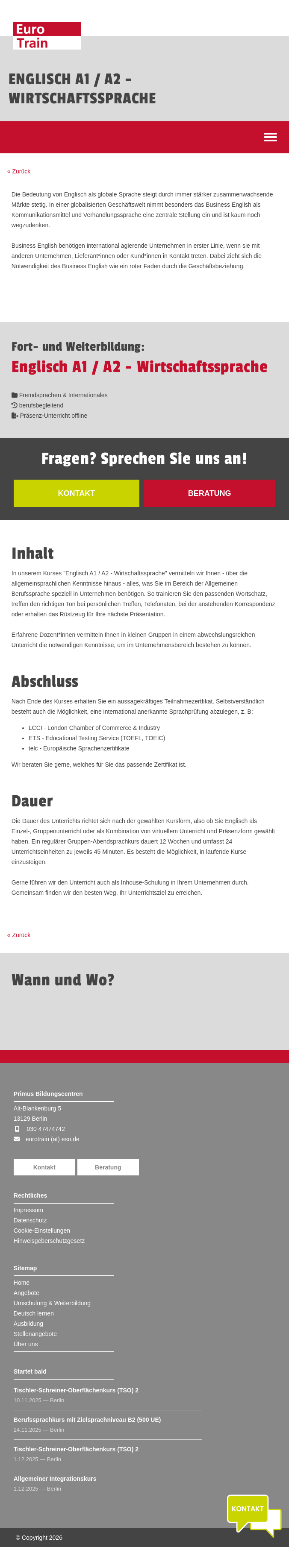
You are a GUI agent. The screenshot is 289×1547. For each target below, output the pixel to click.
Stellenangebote (35, 1333)
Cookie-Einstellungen (42, 1230)
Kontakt (44, 1167)
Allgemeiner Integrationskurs (55, 1478)
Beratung (108, 1167)
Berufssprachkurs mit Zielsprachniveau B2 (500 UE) (87, 1419)
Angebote (26, 1292)
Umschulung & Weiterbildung (52, 1303)
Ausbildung (28, 1323)
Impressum (28, 1210)
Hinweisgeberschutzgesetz (49, 1240)
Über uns (26, 1344)
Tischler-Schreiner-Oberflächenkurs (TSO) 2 (76, 1390)
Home (21, 1282)
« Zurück (18, 171)
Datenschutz (30, 1220)
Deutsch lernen (34, 1313)
